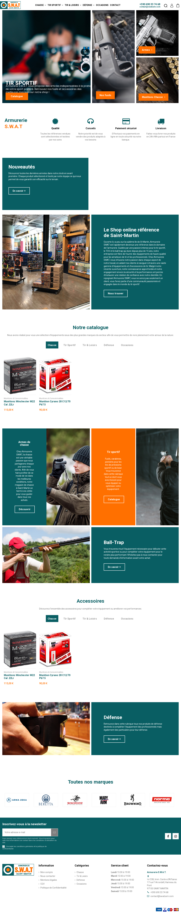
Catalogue (17, 96)
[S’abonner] (54, 832)
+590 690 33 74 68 (149, 4)
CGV (42, 884)
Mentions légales (48, 880)
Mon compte (46, 872)
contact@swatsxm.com (149, 7)
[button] (40, 5)
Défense (109, 345)
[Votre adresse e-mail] (26, 832)
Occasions (127, 345)
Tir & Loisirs (90, 345)
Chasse (52, 345)
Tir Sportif (69, 345)
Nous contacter (47, 876)
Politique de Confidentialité (53, 887)
